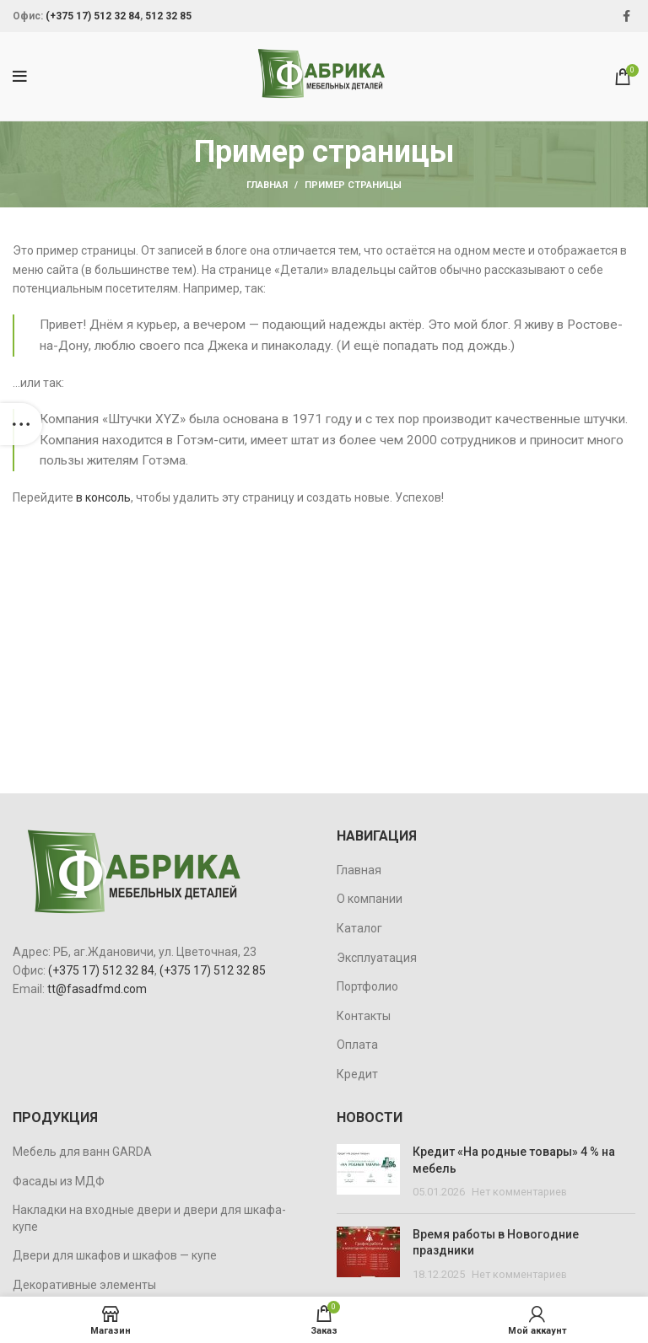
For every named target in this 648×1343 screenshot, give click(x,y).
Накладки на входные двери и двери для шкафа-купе (149, 1218)
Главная (267, 185)
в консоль (103, 497)
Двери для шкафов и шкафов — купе (115, 1255)
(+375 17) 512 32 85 (212, 970)
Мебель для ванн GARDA (82, 1151)
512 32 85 (168, 16)
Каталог (359, 928)
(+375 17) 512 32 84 (93, 16)
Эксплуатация (377, 957)
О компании (369, 898)
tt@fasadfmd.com (97, 989)
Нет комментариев (519, 1191)
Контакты (364, 1016)
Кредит (357, 1074)
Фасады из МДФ (59, 1181)
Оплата (357, 1044)
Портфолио (367, 986)
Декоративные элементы (84, 1285)
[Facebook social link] (626, 16)
